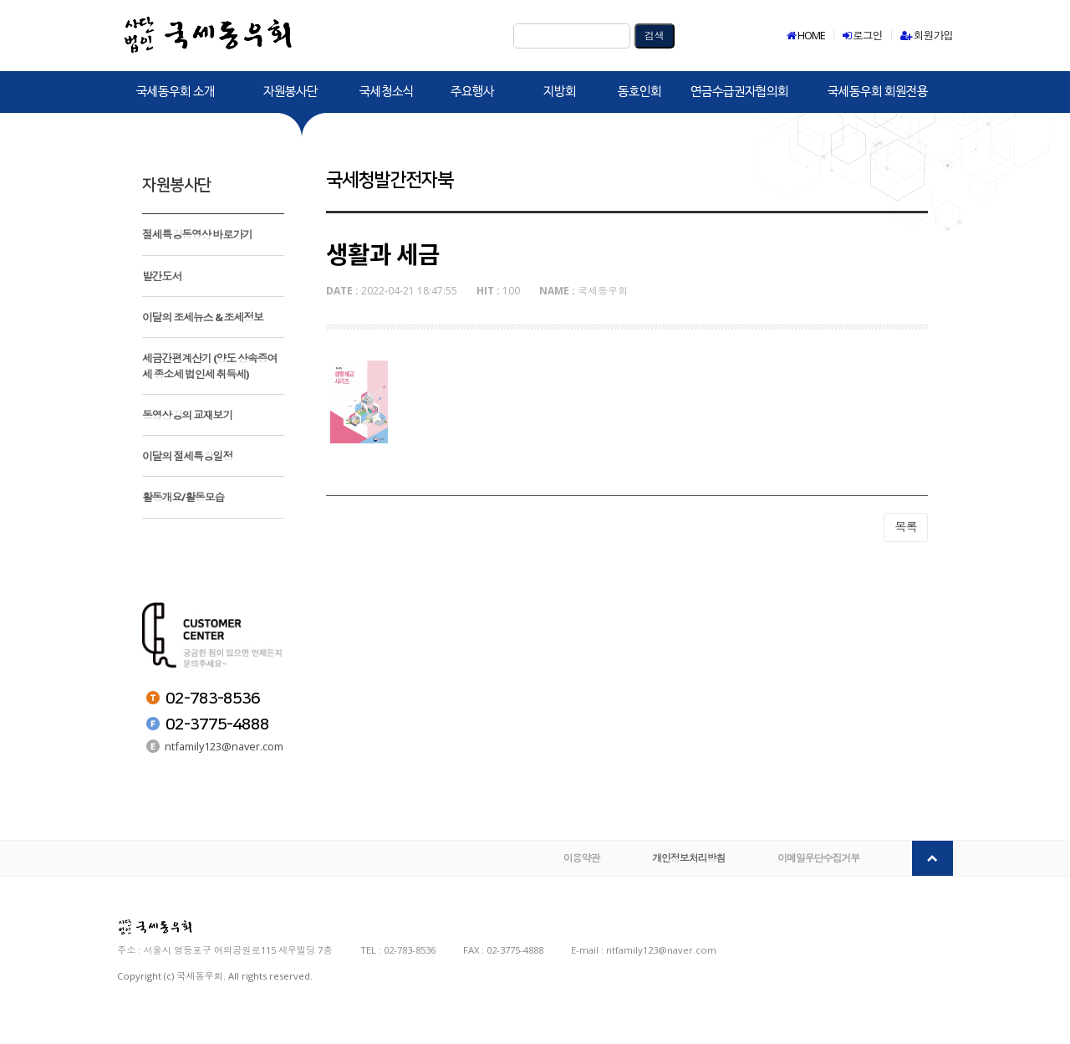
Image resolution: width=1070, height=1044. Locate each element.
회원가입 (926, 35)
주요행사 (472, 92)
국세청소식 (386, 92)
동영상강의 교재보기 (187, 414)
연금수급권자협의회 (739, 92)
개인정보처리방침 (692, 882)
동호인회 (639, 92)
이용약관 (586, 882)
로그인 (862, 35)
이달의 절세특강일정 (187, 455)
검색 (655, 35)
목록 (905, 730)
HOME (806, 35)
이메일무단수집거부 (819, 882)
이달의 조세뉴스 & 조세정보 (202, 317)
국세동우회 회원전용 (878, 92)
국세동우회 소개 (175, 92)
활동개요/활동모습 (183, 496)
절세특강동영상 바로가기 (197, 234)
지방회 (559, 92)
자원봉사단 (290, 92)
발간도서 (161, 276)
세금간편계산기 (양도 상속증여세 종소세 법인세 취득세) (209, 366)
